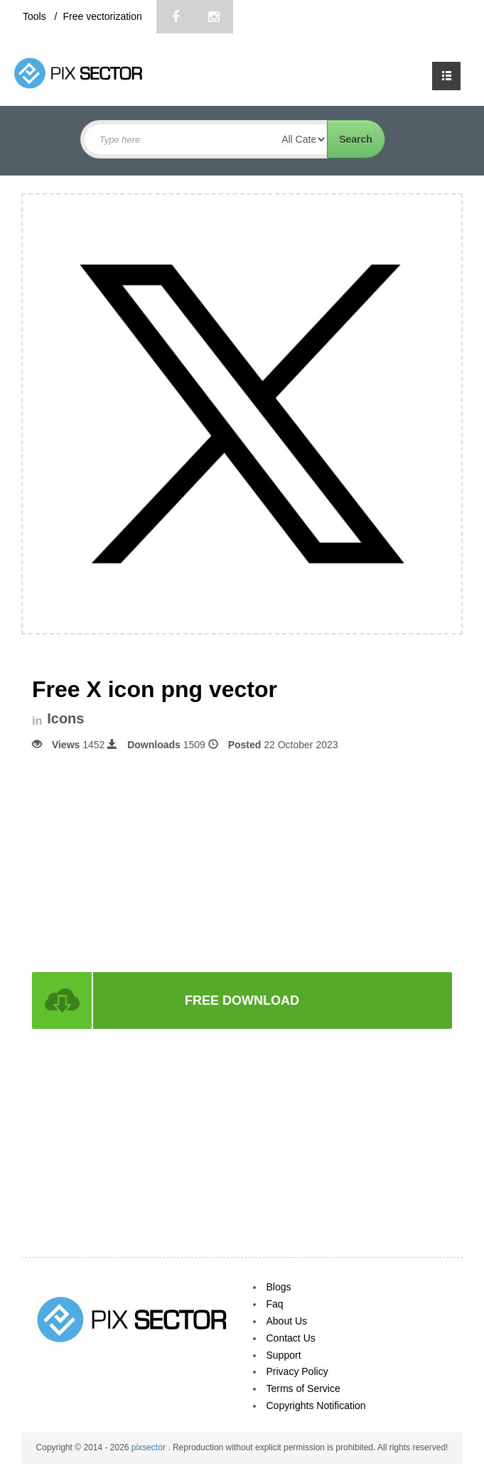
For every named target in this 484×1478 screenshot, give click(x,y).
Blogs (279, 1287)
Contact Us (291, 1338)
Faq (275, 1304)
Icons (65, 719)
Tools (36, 16)
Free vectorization (102, 16)
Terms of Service (303, 1388)
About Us (287, 1321)
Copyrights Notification (316, 1405)
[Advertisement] (242, 860)
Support (284, 1355)
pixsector (149, 1447)
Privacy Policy (297, 1371)
